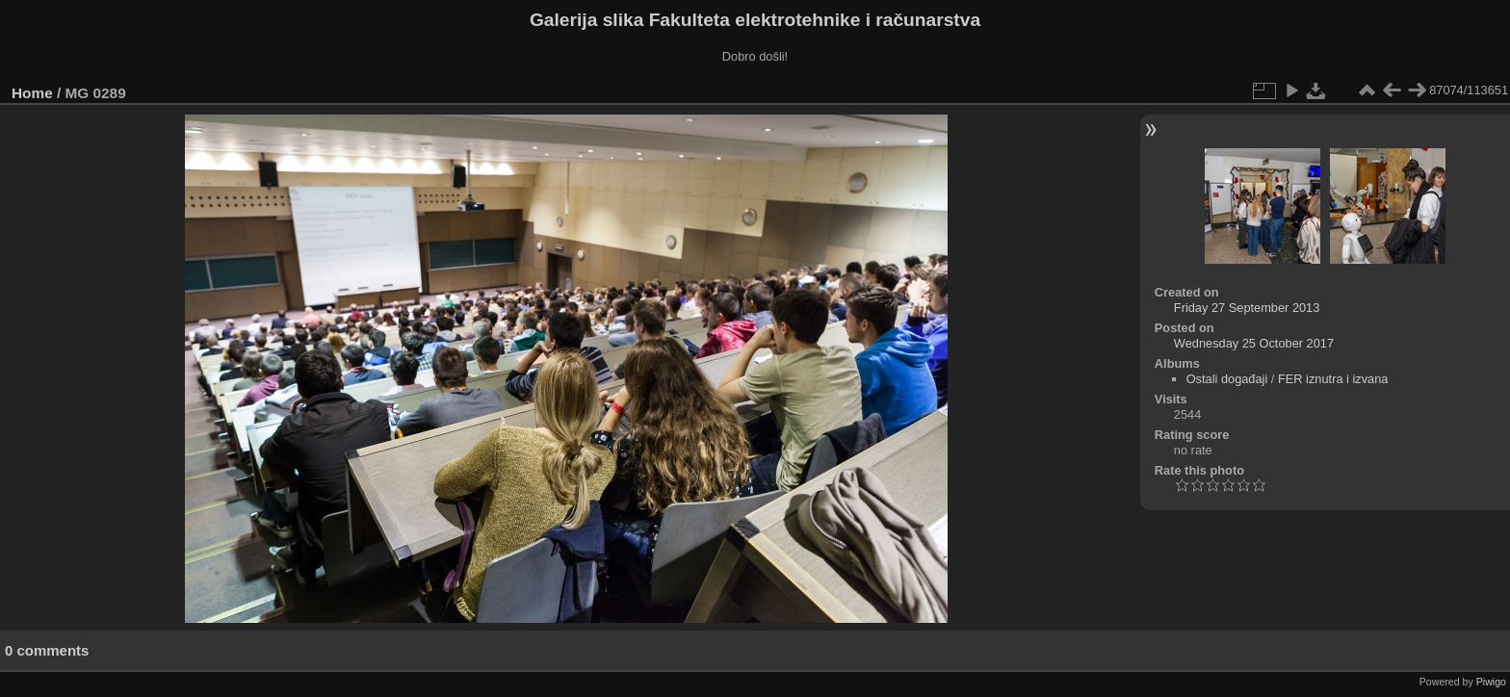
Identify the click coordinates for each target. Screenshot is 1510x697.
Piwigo (1491, 681)
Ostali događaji (1227, 379)
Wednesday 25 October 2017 (1254, 343)
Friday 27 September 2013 (1247, 307)
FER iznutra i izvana (1333, 379)
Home (32, 93)
